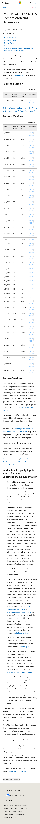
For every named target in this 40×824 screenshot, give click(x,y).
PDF (30, 100)
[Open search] (31, 3)
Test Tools (23, 459)
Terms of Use (8, 814)
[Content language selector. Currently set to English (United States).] (14, 790)
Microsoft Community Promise (18, 612)
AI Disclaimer (8, 805)
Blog (5, 808)
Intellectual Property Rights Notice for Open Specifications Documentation (18, 50)
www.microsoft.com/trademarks (19, 672)
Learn (4, 7)
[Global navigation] (2, 3)
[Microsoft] (20, 2)
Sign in (36, 3)
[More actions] (35, 7)
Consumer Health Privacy (12, 811)
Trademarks (19, 814)
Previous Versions (10, 40)
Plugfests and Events (10, 459)
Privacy (23, 808)
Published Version (10, 37)
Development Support (11, 462)
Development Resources (12, 46)
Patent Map (23, 646)
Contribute (14, 808)
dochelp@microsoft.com (18, 771)
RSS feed (18, 75)
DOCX (31, 103)
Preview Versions (9, 43)
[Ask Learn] (32, 7)
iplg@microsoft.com (22, 633)
